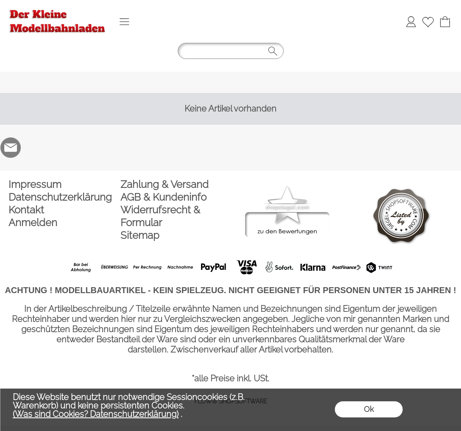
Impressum (34, 184)
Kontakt (26, 210)
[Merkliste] (428, 21)
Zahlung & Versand (164, 184)
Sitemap (139, 235)
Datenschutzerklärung (60, 197)
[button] (124, 21)
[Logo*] (57, 9)
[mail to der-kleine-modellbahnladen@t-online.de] (10, 147)
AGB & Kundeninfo (163, 197)
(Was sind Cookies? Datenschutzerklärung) (96, 414)
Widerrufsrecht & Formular (160, 216)
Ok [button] (369, 409)
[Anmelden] (411, 21)
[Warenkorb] (445, 21)
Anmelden (32, 222)
